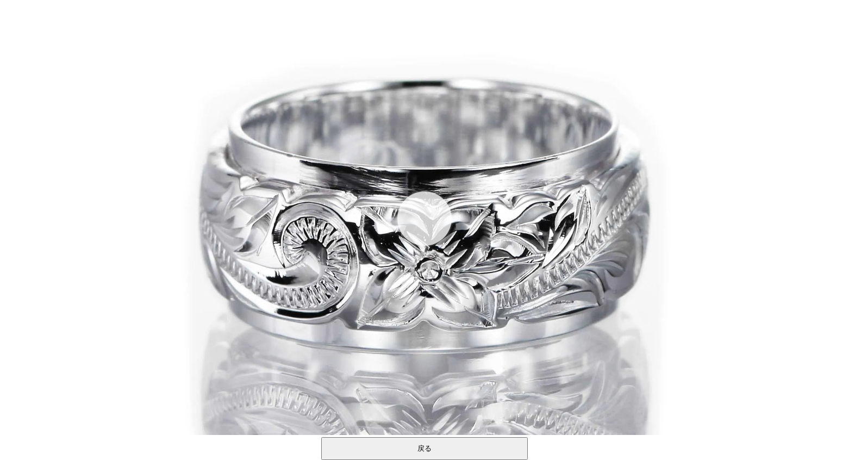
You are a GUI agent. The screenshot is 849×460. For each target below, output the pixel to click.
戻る (424, 448)
